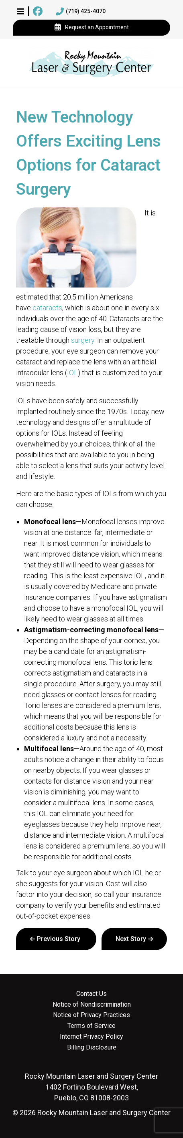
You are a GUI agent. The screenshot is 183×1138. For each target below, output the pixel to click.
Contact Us (91, 994)
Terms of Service (91, 1026)
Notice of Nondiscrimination (92, 1004)
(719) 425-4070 (81, 12)
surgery (82, 340)
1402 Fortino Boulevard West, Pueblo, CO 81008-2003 (91, 1087)
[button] (20, 11)
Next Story (131, 939)
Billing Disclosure (91, 1047)
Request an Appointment (92, 28)
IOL (72, 372)
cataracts (47, 308)
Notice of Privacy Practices (91, 1015)
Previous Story (58, 939)
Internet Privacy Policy (91, 1036)
